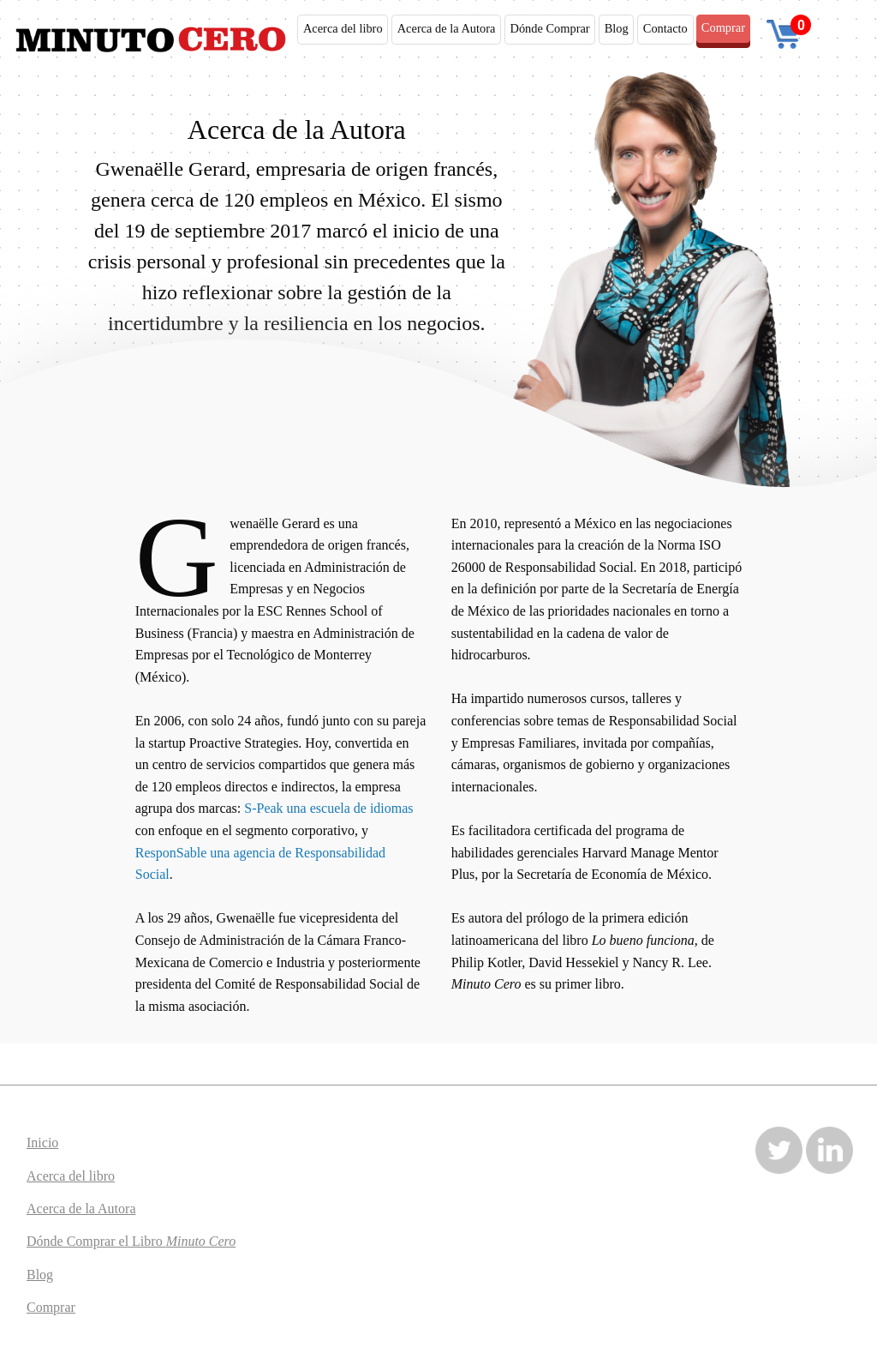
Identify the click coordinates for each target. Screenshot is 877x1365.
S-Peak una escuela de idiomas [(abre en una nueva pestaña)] (328, 808)
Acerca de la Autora (446, 28)
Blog (617, 28)
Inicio (42, 1142)
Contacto (665, 28)
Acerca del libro (343, 28)
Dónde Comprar (549, 28)
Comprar (723, 27)
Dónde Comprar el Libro (131, 1241)
